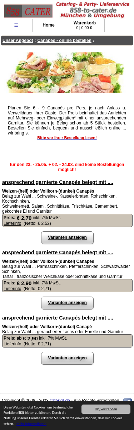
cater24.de (60, 400)
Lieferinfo (12, 223)
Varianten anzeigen (67, 237)
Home (48, 25)
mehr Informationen (31, 424)
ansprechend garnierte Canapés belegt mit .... (57, 182)
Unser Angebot (18, 40)
